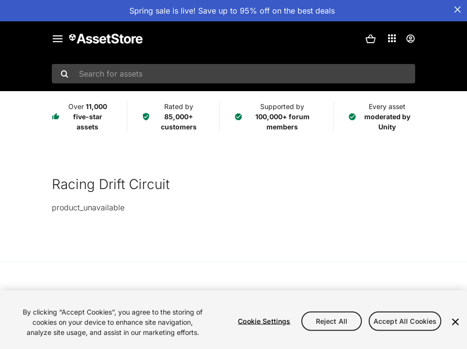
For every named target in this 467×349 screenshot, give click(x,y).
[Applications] (392, 38)
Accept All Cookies (405, 321)
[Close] (455, 322)
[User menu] (410, 39)
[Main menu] (57, 38)
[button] (370, 39)
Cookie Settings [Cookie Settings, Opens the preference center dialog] (264, 321)
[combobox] (233, 73)
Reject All (331, 321)
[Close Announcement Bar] (457, 10)
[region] (233, 319)
